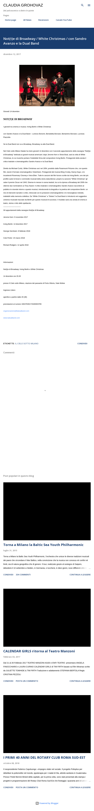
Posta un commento (27, 681)
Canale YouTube (62, 20)
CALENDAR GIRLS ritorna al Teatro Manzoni (39, 651)
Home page (8, 20)
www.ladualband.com (11, 318)
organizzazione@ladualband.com (16, 311)
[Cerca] (82, 5)
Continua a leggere (80, 574)
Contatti (81, 20)
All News (26, 20)
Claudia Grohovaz (23, 5)
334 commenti (23, 574)
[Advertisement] (47, 446)
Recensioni (42, 20)
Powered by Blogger (47, 803)
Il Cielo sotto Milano (26, 343)
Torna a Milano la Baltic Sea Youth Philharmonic (43, 544)
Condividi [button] (82, 343)
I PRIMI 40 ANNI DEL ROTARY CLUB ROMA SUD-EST (44, 757)
